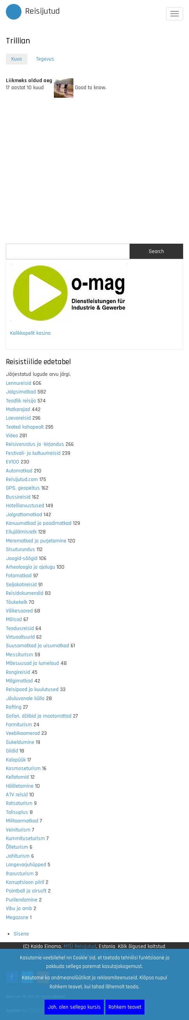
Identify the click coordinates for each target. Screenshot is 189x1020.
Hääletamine (20, 786)
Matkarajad (18, 409)
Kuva (19, 60)
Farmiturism (19, 724)
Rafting (13, 707)
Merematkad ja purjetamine (36, 540)
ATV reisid (17, 794)
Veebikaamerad (23, 733)
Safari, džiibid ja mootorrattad (38, 716)
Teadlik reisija (21, 400)
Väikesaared (19, 610)
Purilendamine (21, 899)
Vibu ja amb (19, 908)
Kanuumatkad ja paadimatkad (38, 523)
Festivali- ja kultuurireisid (33, 453)
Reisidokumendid (24, 593)
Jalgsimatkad (21, 391)
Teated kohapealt (25, 427)
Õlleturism (17, 847)
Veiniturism (18, 829)
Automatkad (19, 470)
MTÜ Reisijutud (80, 946)
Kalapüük (16, 759)
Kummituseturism (25, 838)
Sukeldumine (20, 742)
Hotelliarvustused (25, 505)
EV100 (12, 461)
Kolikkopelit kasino (30, 333)
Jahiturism (18, 856)
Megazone (17, 917)
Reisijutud (42, 11)
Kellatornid (17, 777)
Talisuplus (17, 812)
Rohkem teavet (125, 1007)
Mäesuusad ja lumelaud (32, 663)
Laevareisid (18, 418)
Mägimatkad (19, 680)
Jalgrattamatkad (24, 514)
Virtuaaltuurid (20, 637)
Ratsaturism (19, 803)
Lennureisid (18, 383)
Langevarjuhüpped (26, 864)
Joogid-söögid (21, 558)
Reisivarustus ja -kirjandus (35, 444)
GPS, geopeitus (23, 488)
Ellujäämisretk (21, 531)
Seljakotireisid (21, 584)
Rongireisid (18, 672)
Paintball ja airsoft (26, 890)
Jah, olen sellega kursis (74, 1007)
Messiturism (19, 654)
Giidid (12, 750)
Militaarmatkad (22, 820)
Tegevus (45, 59)
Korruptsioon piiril (25, 882)
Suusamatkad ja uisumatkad (37, 645)
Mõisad (14, 619)
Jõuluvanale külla (25, 698)
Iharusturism (20, 873)
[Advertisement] (94, 172)
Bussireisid (18, 497)
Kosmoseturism (23, 768)
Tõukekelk (16, 602)
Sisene (21, 933)
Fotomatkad (19, 575)
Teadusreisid (20, 628)
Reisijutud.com (22, 479)
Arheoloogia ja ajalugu (30, 567)
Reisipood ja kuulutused (32, 689)
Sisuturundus (20, 549)
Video (12, 435)
